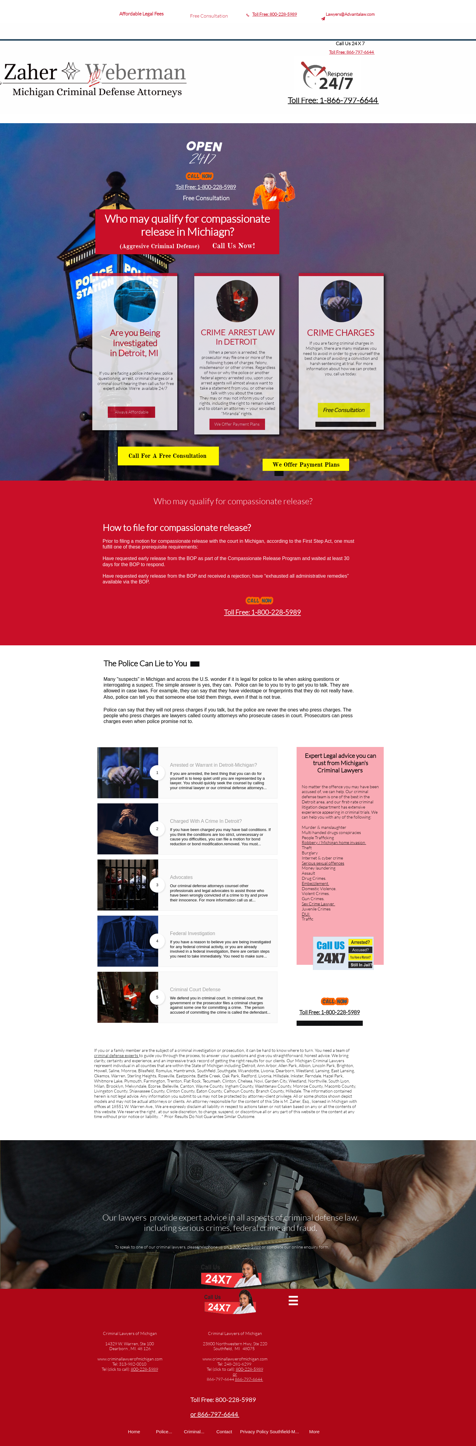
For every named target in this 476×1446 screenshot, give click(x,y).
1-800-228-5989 (245, 1246)
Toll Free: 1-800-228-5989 (205, 187)
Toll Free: (261, 14)
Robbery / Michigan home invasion (334, 842)
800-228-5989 (283, 14)
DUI (306, 914)
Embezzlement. (315, 883)
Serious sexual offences (323, 863)
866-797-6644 (360, 52)
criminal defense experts (116, 1055)
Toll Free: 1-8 (309, 100)
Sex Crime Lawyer (318, 903)
